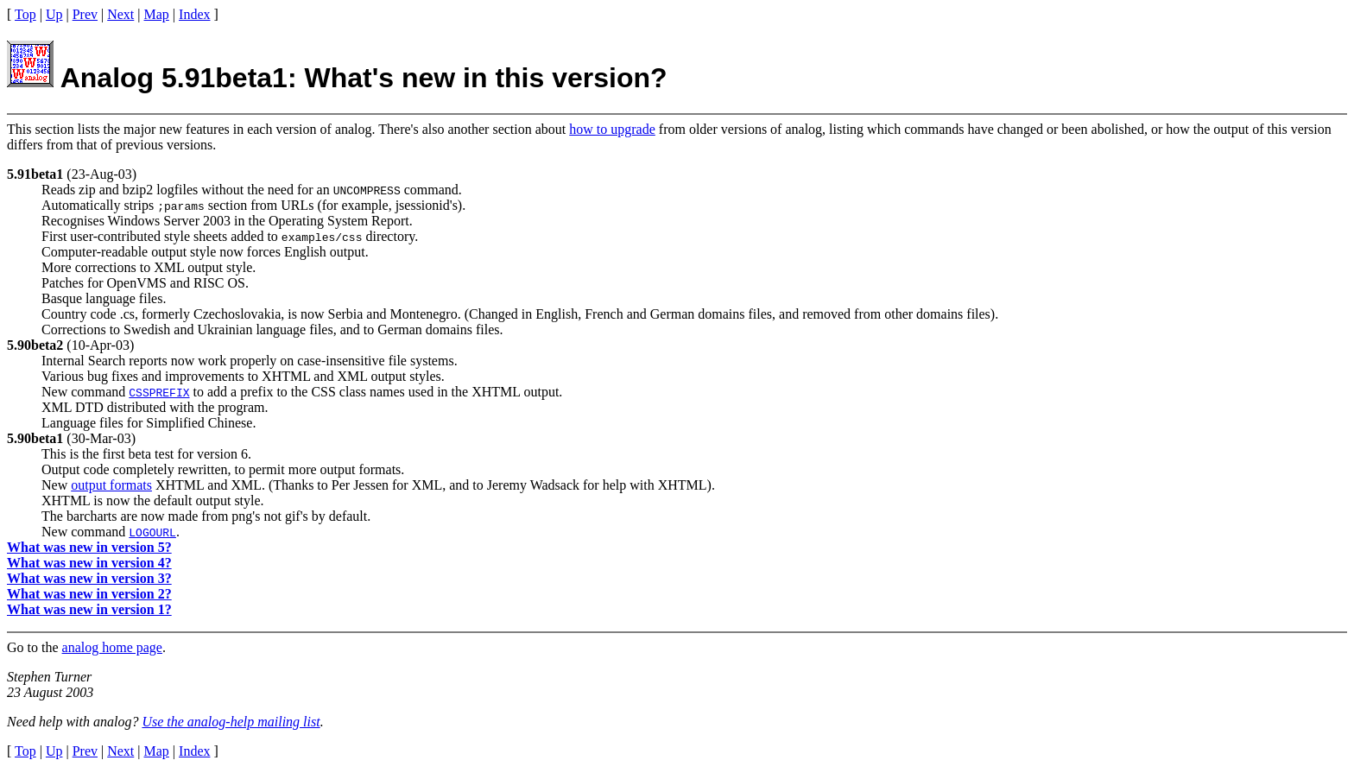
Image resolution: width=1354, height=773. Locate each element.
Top (25, 14)
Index (194, 14)
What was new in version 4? (89, 562)
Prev (85, 14)
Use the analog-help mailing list (231, 721)
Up (54, 14)
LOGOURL (152, 532)
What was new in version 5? (89, 547)
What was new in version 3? (89, 578)
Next (120, 14)
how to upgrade (612, 129)
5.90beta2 (35, 345)
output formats (111, 485)
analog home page (112, 647)
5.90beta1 (35, 438)
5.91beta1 (35, 174)
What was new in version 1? (89, 609)
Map (156, 14)
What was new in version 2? (89, 593)
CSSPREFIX (159, 392)
